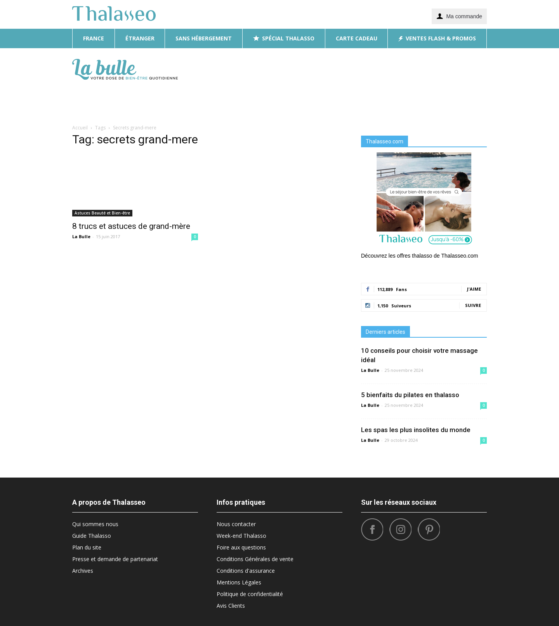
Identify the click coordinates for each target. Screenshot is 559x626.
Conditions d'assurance (246, 570)
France (93, 38)
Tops (433, 100)
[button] (477, 84)
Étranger (140, 38)
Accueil (80, 127)
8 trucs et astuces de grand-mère (131, 226)
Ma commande (459, 15)
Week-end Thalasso (241, 535)
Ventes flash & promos (437, 38)
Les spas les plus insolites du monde (415, 430)
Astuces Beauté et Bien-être (102, 213)
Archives (82, 570)
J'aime (474, 289)
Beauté (239, 100)
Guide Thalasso (91, 535)
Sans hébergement (203, 38)
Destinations (276, 100)
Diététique (206, 100)
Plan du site (86, 547)
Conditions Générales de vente (255, 559)
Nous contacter (236, 524)
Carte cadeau (356, 38)
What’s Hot (377, 100)
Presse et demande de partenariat (115, 559)
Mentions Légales (239, 582)
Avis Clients (231, 605)
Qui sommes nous (95, 524)
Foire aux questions (241, 547)
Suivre (473, 305)
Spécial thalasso (283, 38)
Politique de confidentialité (250, 594)
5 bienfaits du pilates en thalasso (410, 395)
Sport (410, 100)
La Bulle (81, 236)
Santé (456, 100)
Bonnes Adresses (328, 100)
